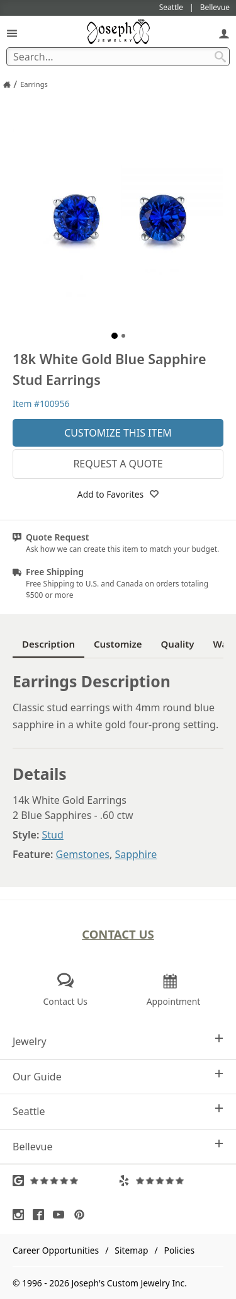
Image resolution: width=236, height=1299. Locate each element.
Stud (53, 835)
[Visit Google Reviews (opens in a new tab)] (65, 1180)
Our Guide (118, 1076)
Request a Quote (117, 464)
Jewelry (118, 1041)
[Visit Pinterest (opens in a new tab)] (82, 1214)
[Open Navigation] (12, 33)
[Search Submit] (220, 56)
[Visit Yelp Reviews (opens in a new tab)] (171, 1180)
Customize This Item (118, 433)
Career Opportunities (56, 1250)
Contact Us (118, 934)
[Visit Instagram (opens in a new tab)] (21, 1214)
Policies (179, 1250)
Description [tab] (48, 644)
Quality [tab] (177, 644)
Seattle (118, 1111)
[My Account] (224, 33)
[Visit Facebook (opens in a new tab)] (41, 1214)
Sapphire (136, 854)
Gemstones (83, 854)
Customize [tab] (118, 644)
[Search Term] (118, 56)
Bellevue (118, 1146)
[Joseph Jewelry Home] (7, 84)
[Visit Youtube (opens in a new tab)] (61, 1214)
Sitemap (131, 1250)
